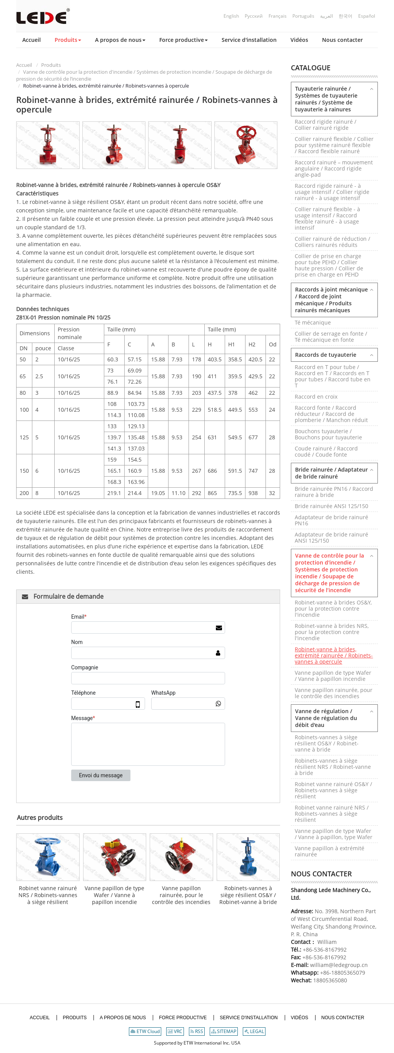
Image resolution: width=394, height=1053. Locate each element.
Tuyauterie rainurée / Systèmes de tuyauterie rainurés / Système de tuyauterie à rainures (326, 99)
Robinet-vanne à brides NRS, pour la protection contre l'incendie (332, 632)
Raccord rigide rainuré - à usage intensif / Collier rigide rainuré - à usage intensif (332, 192)
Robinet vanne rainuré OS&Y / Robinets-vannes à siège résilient (333, 790)
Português (303, 16)
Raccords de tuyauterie (325, 354)
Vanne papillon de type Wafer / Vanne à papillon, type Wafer (333, 834)
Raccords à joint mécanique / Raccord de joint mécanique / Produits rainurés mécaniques (331, 300)
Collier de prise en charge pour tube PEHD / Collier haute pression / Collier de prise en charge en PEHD (329, 265)
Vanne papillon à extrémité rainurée (329, 851)
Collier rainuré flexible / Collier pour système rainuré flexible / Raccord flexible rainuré (334, 145)
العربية (326, 16)
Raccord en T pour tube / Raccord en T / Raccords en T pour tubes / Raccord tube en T (333, 376)
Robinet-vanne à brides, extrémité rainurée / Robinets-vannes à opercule (334, 655)
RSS (196, 1031)
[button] (67, 40)
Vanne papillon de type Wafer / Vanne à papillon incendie (114, 895)
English (231, 16)
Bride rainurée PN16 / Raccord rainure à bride (334, 491)
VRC (175, 1031)
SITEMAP (223, 1031)
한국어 (345, 16)
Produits (51, 64)
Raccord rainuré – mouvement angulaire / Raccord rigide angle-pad (334, 168)
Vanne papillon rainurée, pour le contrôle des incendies (181, 895)
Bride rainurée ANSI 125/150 (331, 506)
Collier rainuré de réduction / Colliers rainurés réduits (332, 241)
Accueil (24, 64)
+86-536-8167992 (325, 949)
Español (366, 16)
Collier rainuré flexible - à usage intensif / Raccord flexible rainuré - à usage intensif (327, 218)
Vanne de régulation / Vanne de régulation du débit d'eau (326, 717)
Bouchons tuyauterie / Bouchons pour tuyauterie (328, 434)
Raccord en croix (316, 396)
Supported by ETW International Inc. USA (197, 1043)
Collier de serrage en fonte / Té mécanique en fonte (331, 336)
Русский (254, 16)
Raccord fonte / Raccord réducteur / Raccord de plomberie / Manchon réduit (331, 414)
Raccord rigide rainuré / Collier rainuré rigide (325, 124)
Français (278, 16)
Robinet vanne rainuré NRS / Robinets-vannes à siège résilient (47, 895)
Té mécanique (313, 322)
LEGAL (254, 1031)
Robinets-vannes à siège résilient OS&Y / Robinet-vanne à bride (248, 895)
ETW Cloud (145, 1031)
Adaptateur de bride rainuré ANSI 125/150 (331, 537)
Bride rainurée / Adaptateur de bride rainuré (331, 473)
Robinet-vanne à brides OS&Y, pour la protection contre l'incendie (333, 608)
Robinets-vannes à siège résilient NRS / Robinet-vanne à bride (333, 767)
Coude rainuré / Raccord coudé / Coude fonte (326, 451)
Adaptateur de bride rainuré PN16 (331, 520)
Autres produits (40, 817)
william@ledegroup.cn (338, 965)
